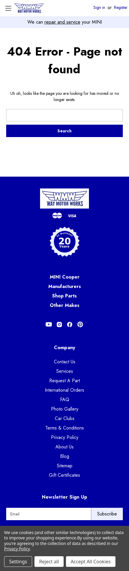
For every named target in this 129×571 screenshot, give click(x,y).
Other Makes (65, 305)
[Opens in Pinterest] (80, 324)
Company (64, 347)
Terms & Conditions (64, 427)
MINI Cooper (65, 277)
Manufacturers (64, 286)
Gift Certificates (64, 475)
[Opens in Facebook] (70, 324)
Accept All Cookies (91, 561)
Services (64, 371)
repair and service (62, 22)
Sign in (99, 7)
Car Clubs (65, 418)
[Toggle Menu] (8, 8)
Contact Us (64, 361)
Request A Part (64, 380)
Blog (64, 456)
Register (121, 7)
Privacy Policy (64, 437)
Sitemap (64, 465)
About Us (64, 446)
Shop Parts (64, 295)
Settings (18, 561)
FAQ (64, 399)
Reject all (49, 561)
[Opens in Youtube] (49, 324)
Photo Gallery (64, 409)
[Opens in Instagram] (59, 324)
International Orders (64, 390)
